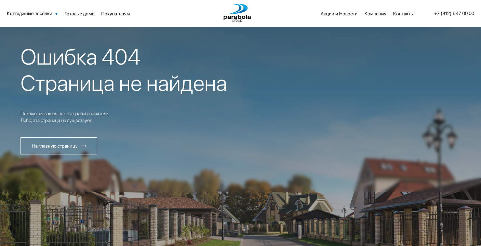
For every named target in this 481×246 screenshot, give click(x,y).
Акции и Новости (339, 13)
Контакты (403, 13)
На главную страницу (55, 146)
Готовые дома (79, 13)
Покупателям (115, 13)
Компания (375, 13)
